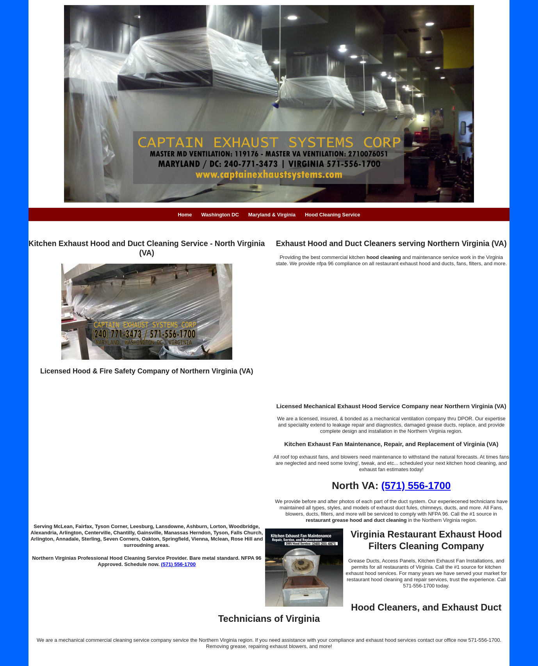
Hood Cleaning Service (332, 215)
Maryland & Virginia (272, 215)
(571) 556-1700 (178, 564)
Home (185, 215)
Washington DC (220, 215)
